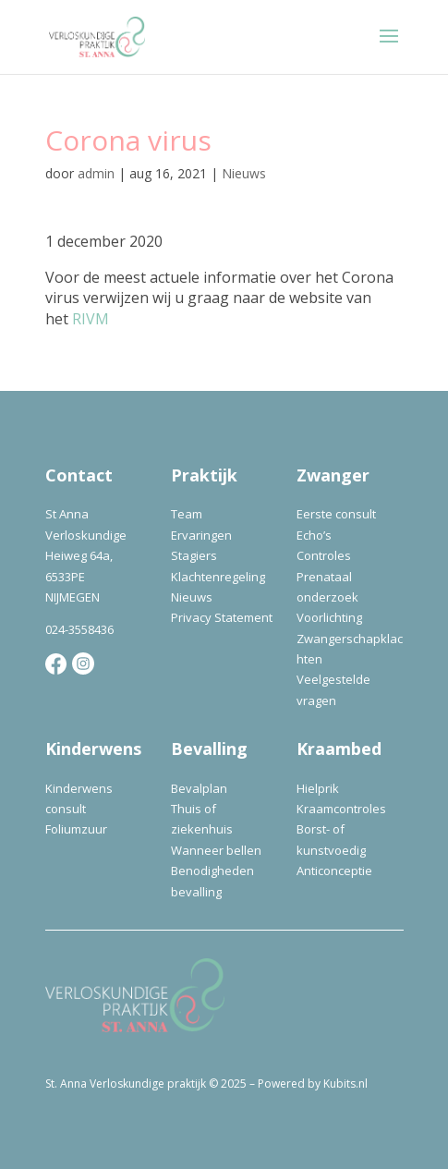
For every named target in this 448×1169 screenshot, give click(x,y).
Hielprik (318, 788)
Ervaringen (201, 535)
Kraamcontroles (341, 808)
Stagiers (194, 555)
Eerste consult (336, 513)
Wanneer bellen (216, 850)
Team (186, 513)
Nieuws (244, 173)
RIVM (90, 319)
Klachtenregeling (218, 576)
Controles (324, 555)
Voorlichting (329, 617)
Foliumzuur (76, 829)
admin (96, 173)
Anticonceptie (334, 870)
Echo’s (314, 535)
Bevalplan (199, 788)
